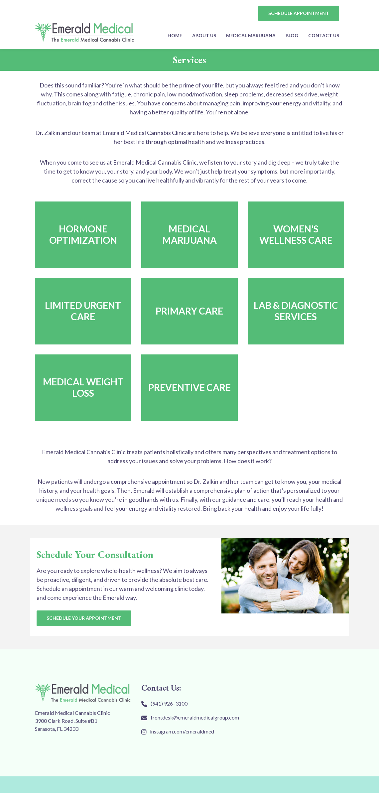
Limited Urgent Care (83, 311)
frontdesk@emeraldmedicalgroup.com (195, 717)
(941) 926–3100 (169, 703)
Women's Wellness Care (295, 234)
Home (175, 35)
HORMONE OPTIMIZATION (83, 234)
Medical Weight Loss (83, 387)
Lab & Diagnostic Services (296, 311)
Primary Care (189, 311)
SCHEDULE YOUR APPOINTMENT (84, 618)
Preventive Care (189, 387)
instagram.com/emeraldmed (182, 731)
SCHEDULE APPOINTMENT (298, 13)
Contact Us (323, 35)
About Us (204, 35)
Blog (292, 35)
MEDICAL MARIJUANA (251, 35)
